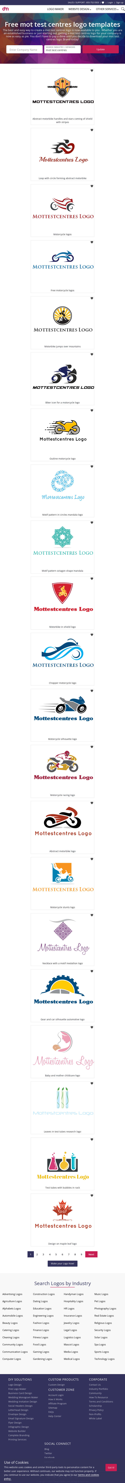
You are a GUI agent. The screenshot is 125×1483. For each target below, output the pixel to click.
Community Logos (12, 1343)
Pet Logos (99, 1300)
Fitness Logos (40, 1336)
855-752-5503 (92, 2)
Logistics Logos (72, 1336)
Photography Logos (105, 1307)
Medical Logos (72, 1358)
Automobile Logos (12, 1315)
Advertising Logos (12, 1293)
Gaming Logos (41, 1351)
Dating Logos (40, 1300)
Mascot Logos (71, 1343)
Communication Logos (15, 1351)
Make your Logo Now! (62, 1262)
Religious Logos (103, 1322)
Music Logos (101, 1293)
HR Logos (69, 1307)
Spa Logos (100, 1343)
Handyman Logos (73, 1293)
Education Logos (42, 1307)
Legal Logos (70, 1329)
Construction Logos (44, 1293)
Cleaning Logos (10, 1336)
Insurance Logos (73, 1315)
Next (91, 1253)
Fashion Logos (41, 1322)
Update (101, 49)
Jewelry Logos (71, 1322)
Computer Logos (11, 1358)
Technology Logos (104, 1358)
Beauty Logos (10, 1322)
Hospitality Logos (73, 1300)
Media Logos (71, 1351)
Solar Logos (100, 1336)
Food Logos (39, 1343)
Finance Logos (41, 1329)
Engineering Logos (43, 1315)
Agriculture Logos (12, 1300)
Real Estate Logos (104, 1315)
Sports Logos (101, 1351)
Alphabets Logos (11, 1307)
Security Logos (102, 1329)
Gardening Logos (42, 1358)
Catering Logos (10, 1329)
